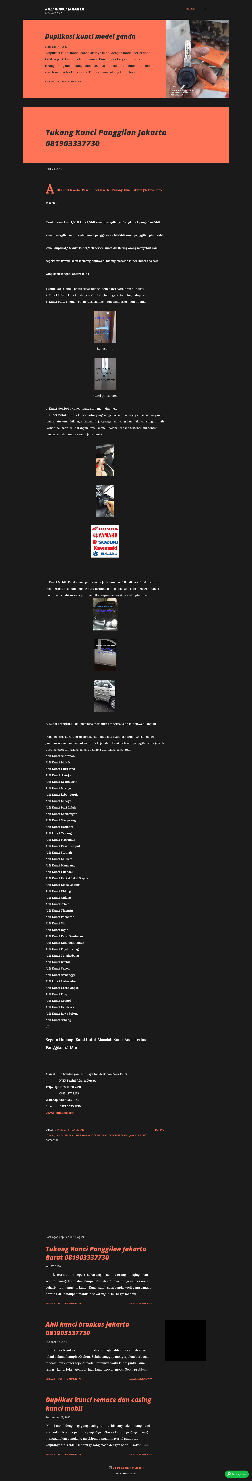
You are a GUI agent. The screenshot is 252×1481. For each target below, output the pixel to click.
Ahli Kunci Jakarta (64, 9)
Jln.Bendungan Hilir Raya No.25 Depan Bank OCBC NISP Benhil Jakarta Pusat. (101, 1135)
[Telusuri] (190, 9)
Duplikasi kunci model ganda (90, 36)
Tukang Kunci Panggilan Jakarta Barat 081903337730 (96, 1253)
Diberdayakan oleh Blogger (126, 1467)
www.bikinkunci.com (60, 1113)
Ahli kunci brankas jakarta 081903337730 (87, 1328)
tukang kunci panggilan (68, 1129)
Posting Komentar (69, 81)
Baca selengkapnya (140, 1303)
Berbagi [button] (49, 81)
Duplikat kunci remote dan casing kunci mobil (98, 1404)
